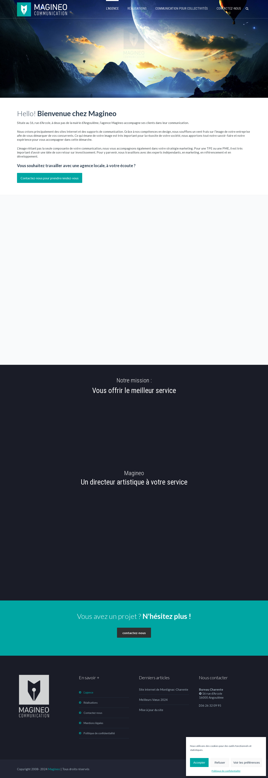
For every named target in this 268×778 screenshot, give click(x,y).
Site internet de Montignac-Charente (163, 689)
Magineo (54, 769)
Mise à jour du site (151, 710)
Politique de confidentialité (226, 770)
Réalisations (137, 8)
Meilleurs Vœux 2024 (153, 699)
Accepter (199, 762)
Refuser (220, 762)
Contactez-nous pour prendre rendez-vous (50, 178)
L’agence (112, 8)
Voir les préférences (246, 762)
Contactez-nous (229, 8)
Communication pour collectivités (181, 8)
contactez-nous (134, 633)
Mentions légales (93, 723)
